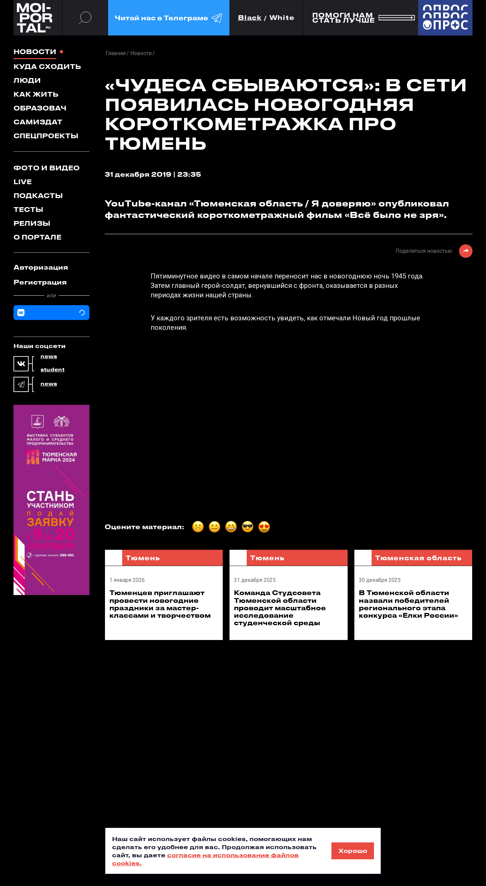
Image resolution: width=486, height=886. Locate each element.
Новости (35, 51)
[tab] (51, 267)
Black (250, 17)
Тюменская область (418, 558)
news (48, 356)
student (52, 369)
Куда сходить (47, 66)
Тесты (28, 209)
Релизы (32, 223)
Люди (27, 80)
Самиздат (38, 122)
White (282, 17)
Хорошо (353, 850)
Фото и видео (47, 168)
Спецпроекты (46, 136)
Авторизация (41, 267)
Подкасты (38, 195)
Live (23, 182)
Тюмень (143, 558)
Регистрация (40, 282)
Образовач (40, 108)
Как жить (36, 94)
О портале (37, 237)
